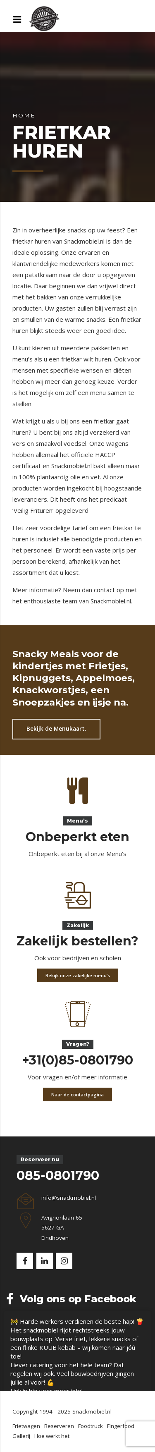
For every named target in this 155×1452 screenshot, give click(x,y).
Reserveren (59, 1426)
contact (104, 590)
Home (23, 115)
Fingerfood (120, 1426)
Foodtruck (90, 1426)
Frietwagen (26, 1426)
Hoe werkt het (51, 1436)
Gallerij (21, 1436)
